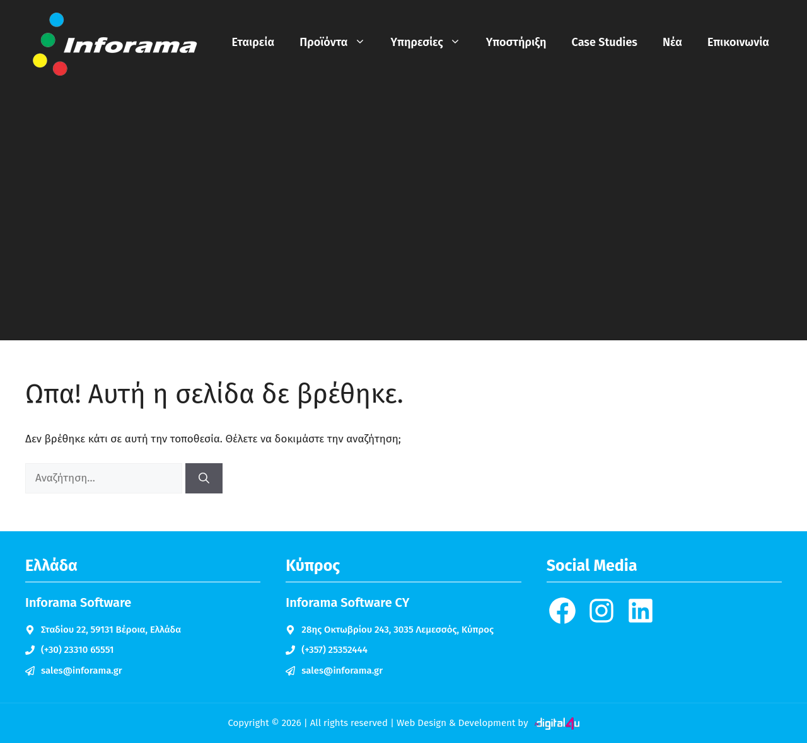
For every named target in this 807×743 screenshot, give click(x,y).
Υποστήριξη (516, 42)
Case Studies (604, 42)
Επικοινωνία (738, 42)
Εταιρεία (253, 42)
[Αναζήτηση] (204, 478)
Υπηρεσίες (432, 42)
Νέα (672, 42)
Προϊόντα (338, 42)
